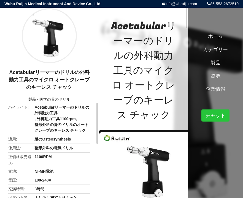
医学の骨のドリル (54, 99)
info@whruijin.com (181, 4)
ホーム (215, 36)
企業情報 (215, 89)
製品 (32, 99)
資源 (215, 76)
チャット (215, 115)
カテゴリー (215, 49)
